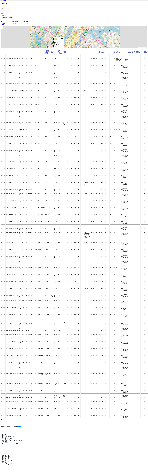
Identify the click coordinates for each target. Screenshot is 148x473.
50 (1, 76)
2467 (1, 214)
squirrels (4, 0)
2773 (1, 196)
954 (1, 267)
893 (1, 263)
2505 (1, 327)
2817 (1, 200)
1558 (1, 288)
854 (1, 115)
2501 (1, 72)
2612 (1, 334)
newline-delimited (13, 424)
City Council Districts (142, 52)
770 (1, 108)
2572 (1, 189)
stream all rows (15, 426)
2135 (1, 154)
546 (1, 97)
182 (1, 79)
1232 (1, 136)
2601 (1, 330)
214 (1, 390)
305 (1, 404)
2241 (1, 300)
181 (1, 225)
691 (1, 104)
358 (1, 348)
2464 (1, 314)
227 (1, 83)
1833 (1, 143)
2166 (1, 157)
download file (8, 426)
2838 (1, 341)
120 (1, 242)
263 (1, 397)
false (2, 23)
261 (1, 394)
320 (1, 253)
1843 (1, 355)
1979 (1, 150)
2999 (1, 221)
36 (1, 228)
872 (1, 118)
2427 (1, 182)
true (2, 24)
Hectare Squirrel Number (32, 52)
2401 (1, 307)
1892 (1, 207)
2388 (1, 69)
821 (1, 111)
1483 (1, 58)
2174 (1, 295)
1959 (1, 147)
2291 (1, 359)
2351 (1, 175)
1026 (1, 122)
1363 (1, 274)
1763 (1, 292)
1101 (1, 129)
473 (1, 90)
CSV (7, 17)
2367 (1, 362)
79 (1, 232)
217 (1, 249)
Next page (2, 419)
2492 (1, 323)
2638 (1, 193)
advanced (9, 17)
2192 (1, 161)
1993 (1, 65)
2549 (1, 186)
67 (1, 383)
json (5, 17)
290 (1, 401)
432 (1, 415)
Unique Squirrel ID (20, 52)
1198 (1, 373)
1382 (1, 281)
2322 (1, 168)
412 (1, 260)
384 (1, 408)
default (7, 424)
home (1, 0)
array (9, 424)
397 (1, 256)
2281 (1, 303)
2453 (1, 366)
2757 (1, 369)
